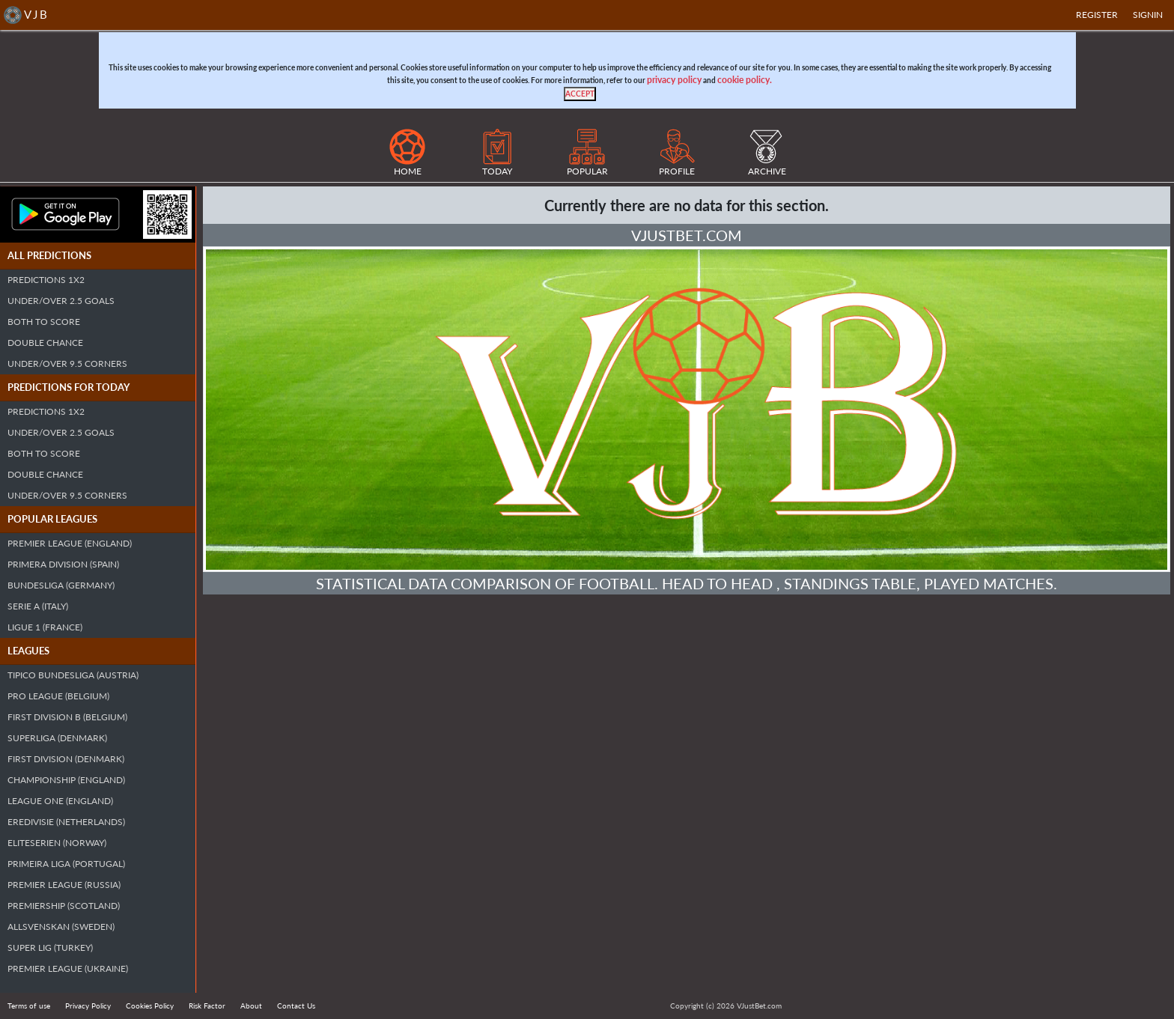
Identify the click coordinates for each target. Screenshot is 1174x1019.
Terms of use (28, 1005)
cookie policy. (744, 79)
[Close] (580, 94)
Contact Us (296, 1005)
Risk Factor (207, 1005)
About (251, 1005)
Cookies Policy (150, 1005)
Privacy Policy (88, 1005)
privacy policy (674, 79)
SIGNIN (1148, 14)
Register (1097, 14)
